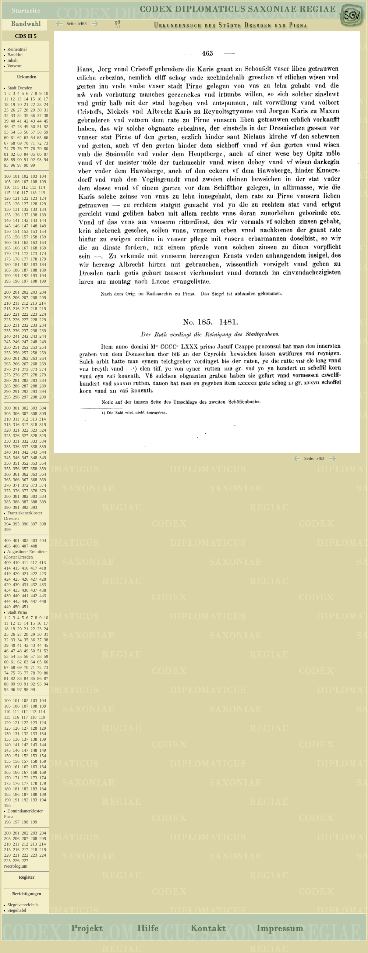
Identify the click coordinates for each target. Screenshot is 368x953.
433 (42, 584)
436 (25, 590)
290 (7, 391)
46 (6, 126)
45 (46, 121)
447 (34, 601)
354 (42, 463)
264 (42, 358)
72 (39, 143)
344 (42, 452)
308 (34, 413)
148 (34, 225)
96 (13, 165)
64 (33, 137)
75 (13, 148)
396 (25, 524)
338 (34, 446)
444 (7, 601)
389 (42, 501)
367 (25, 479)
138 (34, 214)
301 (16, 408)
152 (25, 231)
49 (26, 126)
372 (25, 485)
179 (42, 259)
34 (19, 115)
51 (39, 126)
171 (16, 253)
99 (33, 165)
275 (7, 375)
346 (16, 457)
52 (46, 126)
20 (19, 104)
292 (25, 391)
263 (34, 358)
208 (34, 297)
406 (16, 546)
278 (34, 375)
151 (16, 231)
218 (34, 308)
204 (42, 292)
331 (16, 441)
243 (34, 336)
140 (7, 220)
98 (26, 165)
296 (16, 397)
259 (42, 352)
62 (19, 137)
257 (25, 352)
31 (46, 110)
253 (34, 347)
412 (34, 562)
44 (39, 121)
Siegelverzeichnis (23, 904)
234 (42, 325)
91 (26, 159)
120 (7, 198)
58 (39, 132)
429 (7, 584)
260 (7, 358)
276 (16, 375)
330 (7, 441)
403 (34, 540)
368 (34, 479)
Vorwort (14, 65)
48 (19, 126)
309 (42, 413)
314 (42, 419)
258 (34, 352)
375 (7, 490)
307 (25, 413)
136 (16, 214)
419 (7, 573)
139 (42, 214)
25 (6, 110)
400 (7, 540)
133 (34, 209)
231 (16, 325)
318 (34, 424)
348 (34, 457)
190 (7, 275)
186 (16, 270)
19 (13, 104)
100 (7, 176)
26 (13, 110)
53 (6, 132)
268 (34, 363)
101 (16, 176)
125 (7, 203)
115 (7, 192)
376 (16, 490)
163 (34, 242)
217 (25, 308)
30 (39, 110)
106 (16, 181)
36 (33, 115)
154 (42, 231)
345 (7, 457)
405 (7, 546)
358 (34, 468)
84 (26, 154)
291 (16, 391)
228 (34, 319)
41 (19, 121)
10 (46, 93)
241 (16, 336)
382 (25, 496)
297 (25, 397)
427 (34, 579)
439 (7, 595)
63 (26, 137)
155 (7, 237)
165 (7, 248)
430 (16, 584)
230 (7, 325)
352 (25, 463)
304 (42, 408)
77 (26, 148)
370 (7, 485)
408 (34, 546)
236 (16, 330)
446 (25, 601)
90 (19, 159)
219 (42, 308)
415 (16, 568)
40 (13, 121)
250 (7, 347)
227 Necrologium (16, 863)
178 (34, 259)
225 (7, 319)
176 (16, 259)
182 (25, 264)
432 (34, 584)
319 (42, 424)
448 (42, 601)
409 (7, 562)
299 (42, 397)
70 (26, 143)
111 (16, 187)
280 (7, 380)
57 (33, 132)
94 (46, 159)
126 (16, 203)
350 (7, 463)
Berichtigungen (26, 893)
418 (42, 568)
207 (25, 297)
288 (34, 386)
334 (42, 441)
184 (42, 264)
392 (25, 507)
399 (7, 529)
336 (16, 446)
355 (7, 468)
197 (25, 281)
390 (7, 507)
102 (25, 176)
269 (42, 363)
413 (42, 562)
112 (24, 187)
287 (25, 386)
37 (39, 115)
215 (7, 308)
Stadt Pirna (17, 612)
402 (25, 540)
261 (16, 358)
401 (16, 540)
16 (39, 99)
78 (33, 148)
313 (34, 419)
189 (42, 270)
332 (25, 441)
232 (25, 325)
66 (46, 137)
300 (7, 408)
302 (25, 408)
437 (34, 590)
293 (34, 391)
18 (6, 104)
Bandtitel (15, 54)
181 (16, 264)
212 (25, 303)
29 (33, 110)
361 (16, 474)
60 (6, 137)
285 (7, 386)
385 (7, 501)
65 (39, 137)
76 (19, 148)
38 (46, 115)
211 (16, 303)
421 (25, 573)
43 (33, 121)
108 (34, 181)
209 (42, 297)
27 (19, 110)
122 (25, 198)
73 (46, 143)
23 (39, 104)
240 (7, 336)
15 (33, 99)
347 (25, 457)
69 (19, 143)
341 (16, 452)
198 (34, 281)
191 (16, 275)
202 (25, 292)
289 (42, 386)
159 (42, 237)
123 (34, 198)
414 (7, 568)
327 (25, 435)
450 (16, 606)
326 (16, 435)
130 (7, 209)
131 (16, 209)
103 (34, 176)
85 (33, 154)
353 (34, 463)
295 (7, 397)
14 (26, 99)
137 (25, 214)
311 (16, 419)
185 (7, 270)
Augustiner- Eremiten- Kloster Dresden (25, 554)
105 (7, 181)
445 (16, 601)
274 (42, 369)
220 (7, 314)
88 (6, 159)
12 (13, 99)
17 (46, 99)
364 (42, 474)
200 (7, 292)
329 (42, 435)
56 (26, 132)
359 (42, 468)
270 (7, 369)
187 (25, 270)
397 (34, 524)
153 (34, 231)
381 (16, 496)
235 (7, 330)
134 (42, 209)
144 (42, 220)
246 (16, 341)
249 (42, 341)
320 (7, 430)
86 (39, 154)
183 (34, 264)
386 (16, 501)
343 (34, 452)
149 (42, 225)
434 (7, 590)
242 (25, 336)
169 (42, 248)
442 (34, 595)
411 (25, 562)
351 (16, 463)
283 (34, 380)
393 (34, 507)
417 (34, 568)
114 (42, 187)
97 (19, 165)
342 (25, 452)
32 (6, 115)
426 (25, 579)
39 (6, 121)
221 (16, 314)
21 (26, 104)
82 (13, 154)
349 (42, 457)
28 (26, 110)
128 (34, 203)
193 (34, 275)
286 (16, 386)
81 (6, 154)
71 (33, 143)
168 (34, 248)
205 (7, 297)
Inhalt (12, 60)
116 (16, 192)
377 (25, 490)
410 (16, 562)
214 (42, 303)
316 (16, 424)
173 (34, 253)
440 (16, 595)
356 (16, 468)
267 (25, 363)
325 (7, 435)
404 (42, 540)
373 (34, 485)
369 (42, 479)
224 (42, 314)
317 (25, 424)
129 (42, 203)
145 (7, 225)
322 (25, 430)
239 (42, 330)
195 (7, 281)
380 (7, 496)
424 (7, 579)
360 (7, 474)
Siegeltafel (16, 910)
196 (16, 281)
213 (34, 303)
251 (16, 347)
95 (6, 165)
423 (42, 573)
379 (42, 490)
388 (34, 501)
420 (16, 573)
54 (13, 132)
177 (25, 259)
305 (7, 413)
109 (42, 181)
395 (16, 524)
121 (16, 198)
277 (25, 375)
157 (25, 237)
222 (25, 314)
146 (16, 225)
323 (34, 430)
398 (42, 524)
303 (34, 408)
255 (7, 352)
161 (16, 242)
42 (26, 121)
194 (42, 275)
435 (16, 590)
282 (25, 380)
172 (25, 253)
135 (7, 214)
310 (7, 419)
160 (7, 242)
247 (25, 341)
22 (33, 104)
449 (7, 606)
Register (27, 877)
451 (25, 606)
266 (16, 363)
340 (7, 452)
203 (34, 292)
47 (13, 126)
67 (6, 143)
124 (42, 198)
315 (7, 424)
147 (25, 225)
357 (25, 468)
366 (16, 479)
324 (42, 430)
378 (34, 490)
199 (42, 281)
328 (34, 435)
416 (25, 568)
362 (25, 474)
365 (7, 479)
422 (34, 573)
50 (33, 126)
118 (33, 192)
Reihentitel (17, 49)
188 (34, 270)
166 (16, 248)
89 (13, 159)
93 (39, 159)
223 (34, 314)
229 (42, 319)
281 (16, 380)
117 (24, 192)
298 (34, 397)
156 (16, 237)
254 (42, 347)
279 (42, 375)
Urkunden (26, 76)
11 (6, 99)
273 (34, 369)
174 (42, 253)
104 (42, 176)
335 (7, 446)
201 (16, 292)
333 (34, 441)
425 (16, 579)
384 (42, 496)
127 (25, 203)
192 (25, 275)
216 (16, 308)
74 (6, 148)
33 (13, 115)
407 (25, 546)
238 (34, 330)
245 (7, 341)
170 (7, 253)
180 (7, 264)
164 (42, 242)
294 (42, 391)
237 (25, 330)
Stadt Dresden (19, 88)
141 (16, 220)
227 (25, 319)
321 (16, 430)
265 (7, 363)
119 (42, 192)
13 (19, 99)
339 (42, 446)
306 (16, 413)
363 (34, 474)
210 (7, 303)
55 (19, 132)
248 (34, 341)
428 (42, 579)
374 (42, 485)
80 (46, 148)
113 (33, 187)
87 (46, 154)
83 (19, 154)
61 (13, 137)
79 (39, 148)
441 (25, 595)
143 (34, 220)
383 (34, 496)
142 (25, 220)
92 (33, 159)
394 (7, 524)
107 (25, 181)
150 (7, 231)
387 (25, 501)
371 (16, 485)
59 (46, 132)
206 (16, 297)
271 (16, 369)
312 (25, 419)
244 (42, 336)
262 (25, 358)
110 (7, 187)
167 (25, 248)
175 (7, 259)
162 (25, 242)
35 (26, 115)
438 (42, 590)
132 (25, 209)
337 (25, 446)
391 (16, 507)
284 (42, 380)
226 (16, 319)
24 (46, 104)
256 (16, 352)
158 (34, 237)
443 (42, 595)
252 (25, 347)
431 (25, 584)
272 (25, 369)
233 (34, 325)
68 (13, 143)
